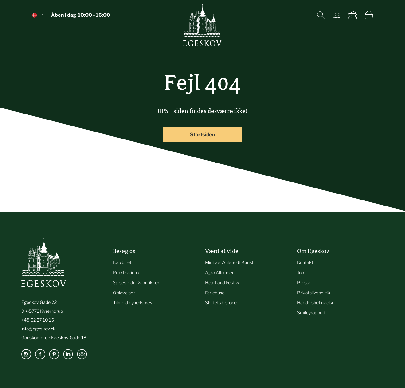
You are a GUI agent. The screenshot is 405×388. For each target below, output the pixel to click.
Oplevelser (124, 292)
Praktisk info (126, 272)
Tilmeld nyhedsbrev (133, 302)
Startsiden (202, 135)
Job (300, 272)
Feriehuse (215, 292)
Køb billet (122, 262)
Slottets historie (221, 302)
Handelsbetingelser (316, 302)
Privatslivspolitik (313, 292)
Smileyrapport (311, 312)
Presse (304, 282)
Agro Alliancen (219, 272)
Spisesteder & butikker (136, 282)
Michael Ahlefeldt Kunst (229, 262)
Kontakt (305, 262)
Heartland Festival (223, 282)
